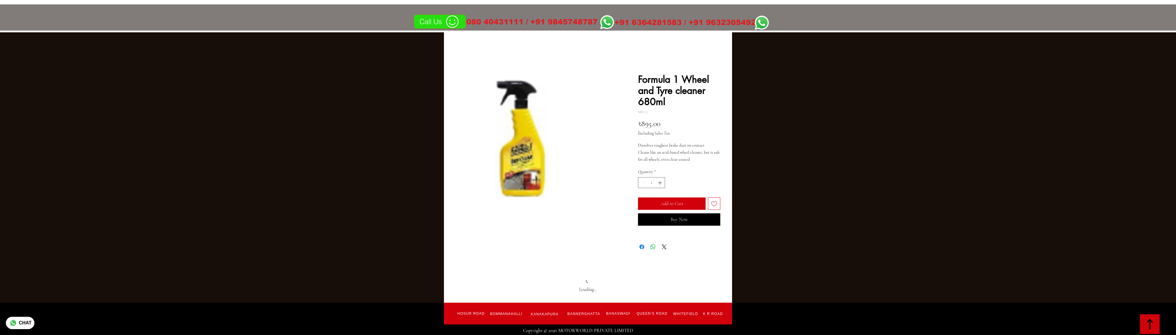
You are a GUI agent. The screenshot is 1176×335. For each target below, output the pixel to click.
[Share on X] (664, 246)
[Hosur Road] (471, 313)
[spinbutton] (651, 182)
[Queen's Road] (652, 313)
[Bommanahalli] (506, 314)
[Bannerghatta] (583, 314)
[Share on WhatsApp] (653, 246)
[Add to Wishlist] (714, 203)
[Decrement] (642, 182)
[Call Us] (440, 21)
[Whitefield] (685, 314)
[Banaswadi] (618, 313)
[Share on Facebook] (641, 246)
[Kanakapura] (544, 314)
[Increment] (660, 182)
